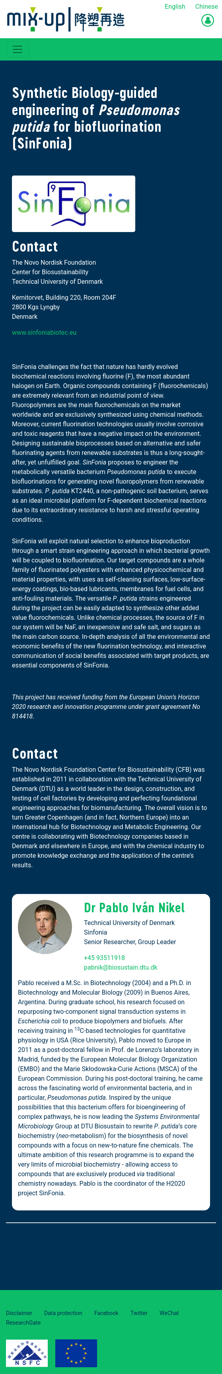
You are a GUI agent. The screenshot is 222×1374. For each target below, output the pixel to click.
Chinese (206, 6)
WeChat (169, 1313)
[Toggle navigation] (17, 49)
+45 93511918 (104, 958)
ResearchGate (23, 1322)
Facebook (106, 1313)
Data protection (63, 1313)
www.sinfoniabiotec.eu (44, 332)
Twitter (139, 1313)
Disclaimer (19, 1313)
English (175, 6)
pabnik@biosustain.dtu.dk (121, 967)
